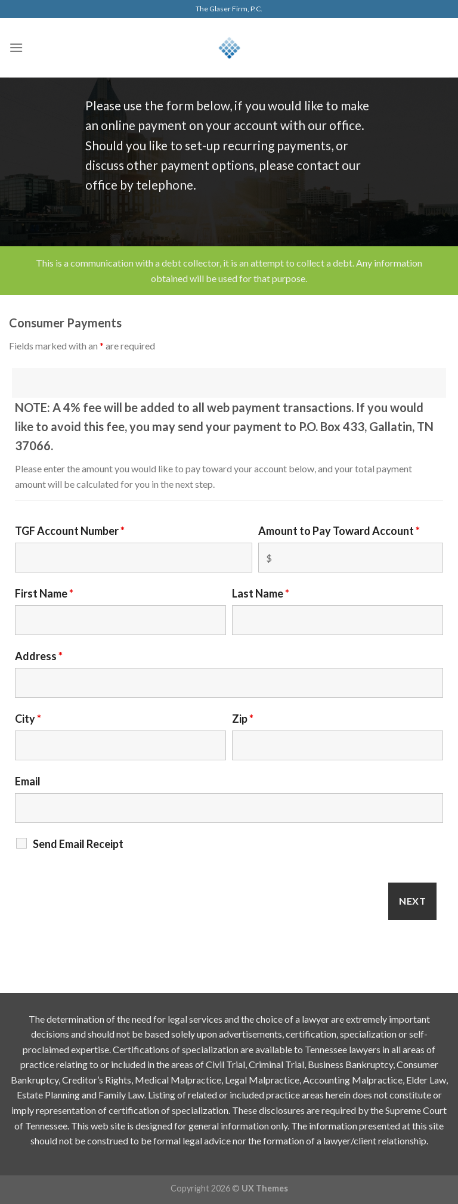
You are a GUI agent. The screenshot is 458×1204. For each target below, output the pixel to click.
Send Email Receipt (78, 844)
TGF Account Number (70, 531)
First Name (44, 593)
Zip (242, 719)
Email (28, 781)
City (28, 719)
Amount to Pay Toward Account (339, 531)
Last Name (260, 593)
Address (39, 656)
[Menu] (16, 47)
